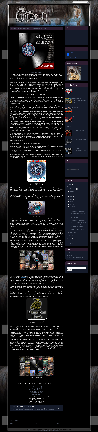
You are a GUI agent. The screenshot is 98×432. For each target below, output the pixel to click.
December (73, 189)
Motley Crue (74, 117)
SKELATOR (73, 209)
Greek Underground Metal (51, 408)
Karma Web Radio (72, 255)
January (72, 232)
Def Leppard (74, 107)
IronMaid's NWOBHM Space (75, 257)
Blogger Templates (67, 429)
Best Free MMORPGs (42, 430)
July (71, 196)
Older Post (60, 423)
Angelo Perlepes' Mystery (78, 139)
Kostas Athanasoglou (20, 409)
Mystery (23, 277)
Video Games (57, 430)
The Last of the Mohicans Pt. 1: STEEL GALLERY (29, 28)
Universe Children (70, 52)
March (72, 204)
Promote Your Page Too (72, 57)
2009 (70, 241)
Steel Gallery (43, 409)
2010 (70, 238)
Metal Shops (36, 409)
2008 (70, 243)
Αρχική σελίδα (16, 2)
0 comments (37, 31)
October (72, 194)
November (73, 191)
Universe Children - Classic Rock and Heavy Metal (46, 429)
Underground (51, 409)
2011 (70, 236)
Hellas (12, 409)
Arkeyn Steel (20, 408)
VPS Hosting (51, 430)
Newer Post (13, 423)
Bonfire (73, 89)
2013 (70, 184)
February (72, 206)
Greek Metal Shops (39, 408)
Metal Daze (70, 253)
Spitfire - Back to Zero (77, 130)
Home (37, 423)
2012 (70, 186)
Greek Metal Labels (29, 408)
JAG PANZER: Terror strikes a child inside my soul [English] (78, 100)
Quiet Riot (68, 126)
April (71, 201)
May (71, 199)
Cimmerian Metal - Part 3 (77, 229)
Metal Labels (29, 409)
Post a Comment (14, 420)
